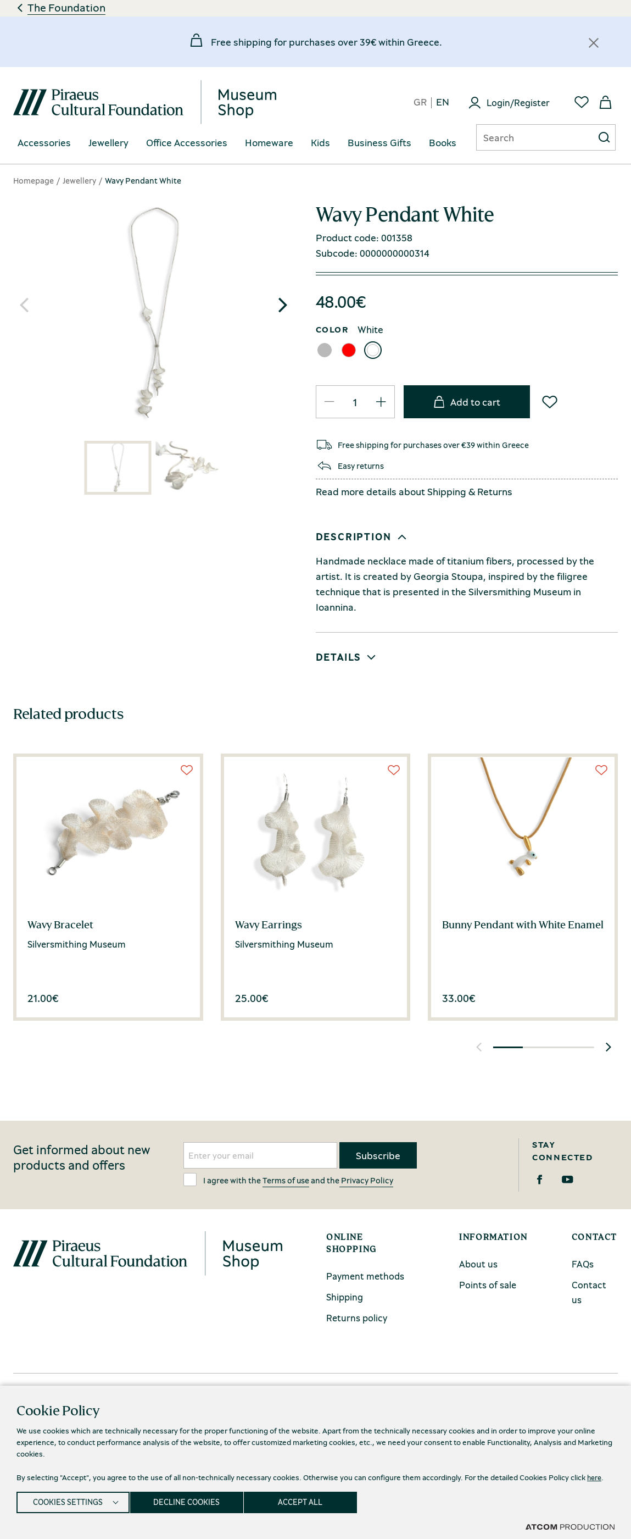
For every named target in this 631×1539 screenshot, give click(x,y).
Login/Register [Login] (518, 102)
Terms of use (286, 1180)
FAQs (583, 1264)
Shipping (446, 491)
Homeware (269, 142)
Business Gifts (379, 142)
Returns (494, 491)
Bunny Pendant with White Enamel (523, 924)
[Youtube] (567, 1179)
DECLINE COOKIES (192, 1500)
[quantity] (355, 402)
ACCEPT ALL (311, 1500)
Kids (320, 142)
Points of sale (487, 1284)
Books (442, 142)
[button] (283, 305)
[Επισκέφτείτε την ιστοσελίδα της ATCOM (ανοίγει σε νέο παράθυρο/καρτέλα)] (570, 1526)
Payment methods (365, 1276)
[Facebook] (539, 1179)
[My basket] (606, 102)
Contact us (589, 1292)
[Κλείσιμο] (594, 43)
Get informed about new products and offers (81, 1157)
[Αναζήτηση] (526, 137)
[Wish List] (550, 402)
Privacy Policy (366, 1180)
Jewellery (108, 142)
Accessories (44, 142)
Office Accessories (186, 142)
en (442, 102)
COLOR (332, 329)
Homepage (33, 180)
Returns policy (356, 1317)
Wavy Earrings (268, 924)
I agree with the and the (288, 1179)
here (595, 1474)
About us (478, 1264)
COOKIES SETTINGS (68, 1500)
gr (420, 102)
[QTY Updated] (329, 402)
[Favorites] (581, 102)
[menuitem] (44, 143)
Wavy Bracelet (60, 924)
